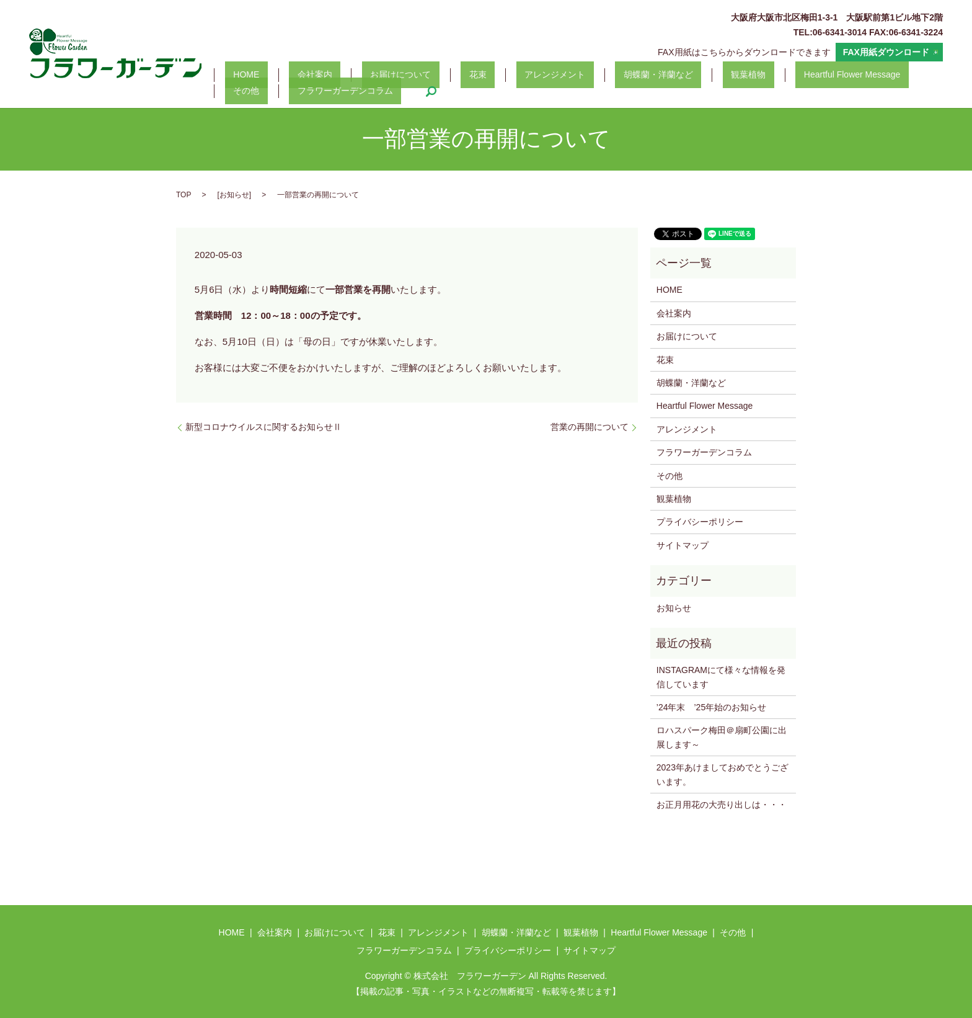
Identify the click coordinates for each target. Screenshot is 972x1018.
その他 (816, 75)
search (350, 91)
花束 (419, 75)
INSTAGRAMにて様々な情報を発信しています (720, 677)
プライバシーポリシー (699, 522)
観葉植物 (639, 75)
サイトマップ (682, 545)
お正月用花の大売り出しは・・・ (721, 805)
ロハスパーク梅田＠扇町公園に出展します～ (721, 737)
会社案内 (289, 75)
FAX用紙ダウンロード (886, 52)
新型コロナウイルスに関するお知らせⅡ (263, 427)
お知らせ (234, 194)
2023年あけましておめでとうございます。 (722, 774)
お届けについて (359, 75)
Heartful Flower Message (730, 75)
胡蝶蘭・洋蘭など (566, 75)
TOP (183, 194)
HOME (238, 75)
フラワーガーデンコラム (272, 91)
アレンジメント (479, 75)
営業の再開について (589, 427)
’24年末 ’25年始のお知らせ (711, 707)
